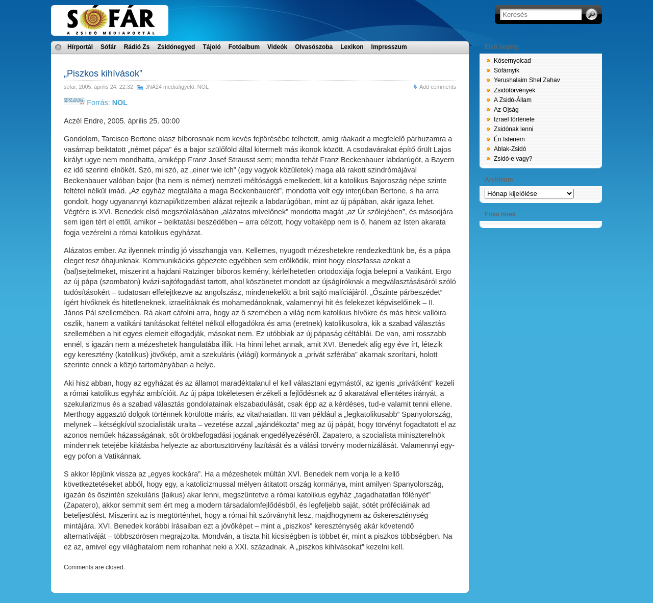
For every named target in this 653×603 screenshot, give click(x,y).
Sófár (108, 47)
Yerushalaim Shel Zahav (527, 80)
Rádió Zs (137, 47)
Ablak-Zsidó (510, 149)
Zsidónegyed (176, 47)
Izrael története (514, 119)
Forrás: (96, 102)
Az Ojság (506, 109)
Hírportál (80, 47)
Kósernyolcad (512, 60)
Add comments (437, 87)
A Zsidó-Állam (513, 100)
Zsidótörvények (514, 90)
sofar (70, 87)
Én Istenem (509, 139)
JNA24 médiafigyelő (169, 87)
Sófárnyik (506, 70)
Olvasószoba (314, 47)
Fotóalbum (244, 47)
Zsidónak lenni (513, 129)
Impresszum (389, 47)
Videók (277, 47)
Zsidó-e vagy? (513, 158)
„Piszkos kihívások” (103, 73)
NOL (203, 87)
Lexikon (351, 47)
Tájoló (211, 47)
